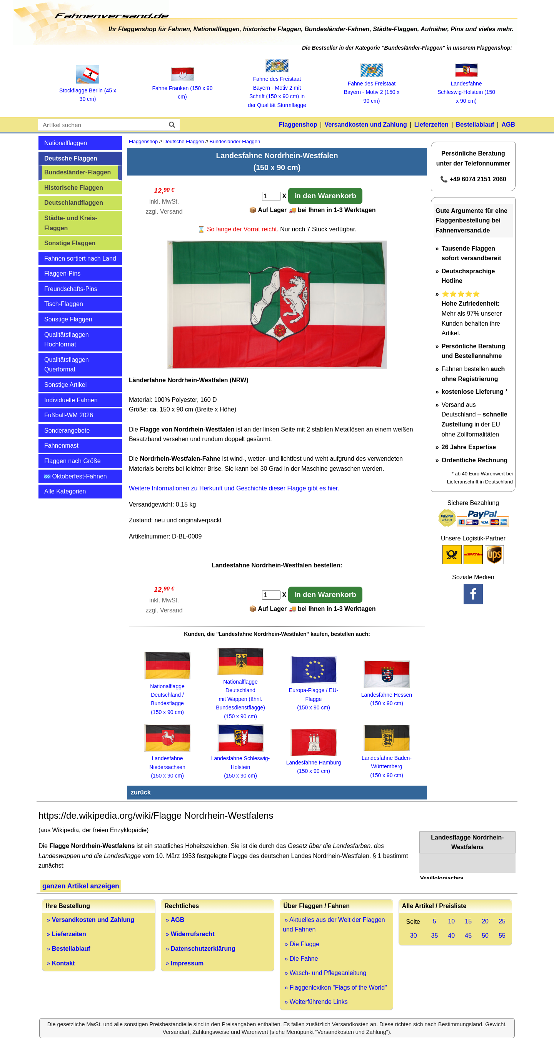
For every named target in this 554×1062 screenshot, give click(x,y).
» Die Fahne (300, 958)
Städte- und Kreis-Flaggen (70, 223)
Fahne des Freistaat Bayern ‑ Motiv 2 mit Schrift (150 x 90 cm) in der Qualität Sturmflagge (277, 87)
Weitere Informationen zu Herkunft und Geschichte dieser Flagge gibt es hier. (234, 488)
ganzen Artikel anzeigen (80, 886)
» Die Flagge (301, 944)
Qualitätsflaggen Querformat (66, 364)
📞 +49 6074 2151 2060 (473, 179)
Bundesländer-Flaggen (77, 172)
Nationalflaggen (65, 143)
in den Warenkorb (325, 196)
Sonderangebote (67, 430)
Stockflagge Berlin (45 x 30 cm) (87, 90)
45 (468, 935)
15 (468, 921)
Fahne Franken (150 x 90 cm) (182, 88)
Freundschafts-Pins (70, 289)
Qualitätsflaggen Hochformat (66, 339)
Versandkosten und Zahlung (366, 124)
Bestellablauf (475, 124)
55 (502, 935)
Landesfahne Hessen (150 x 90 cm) (386, 695)
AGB (508, 124)
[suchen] (172, 125)
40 (451, 935)
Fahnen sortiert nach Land (80, 258)
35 (434, 935)
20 (485, 921)
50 (485, 935)
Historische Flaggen (73, 187)
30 (413, 935)
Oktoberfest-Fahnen (75, 476)
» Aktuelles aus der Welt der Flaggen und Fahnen (334, 924)
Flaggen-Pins (62, 273)
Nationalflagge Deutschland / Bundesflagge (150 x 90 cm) (167, 694)
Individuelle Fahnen (71, 400)
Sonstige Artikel (65, 384)
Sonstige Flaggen (69, 243)
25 (502, 921)
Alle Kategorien (65, 491)
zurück (141, 792)
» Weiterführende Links (315, 1001)
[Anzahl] (271, 196)
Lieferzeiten (431, 124)
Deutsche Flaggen (70, 158)
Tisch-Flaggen (63, 304)
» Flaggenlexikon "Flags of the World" (335, 987)
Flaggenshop (298, 124)
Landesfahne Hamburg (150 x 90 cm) (313, 762)
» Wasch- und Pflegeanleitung (324, 973)
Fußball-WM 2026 (68, 415)
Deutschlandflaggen (73, 202)
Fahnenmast (61, 445)
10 (451, 921)
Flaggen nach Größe (72, 461)
